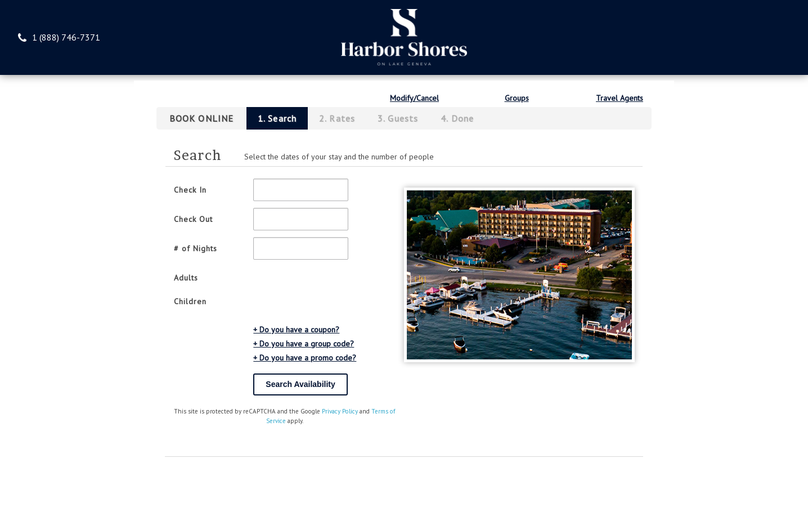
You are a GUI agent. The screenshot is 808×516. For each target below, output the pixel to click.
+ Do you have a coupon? (296, 329)
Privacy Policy (340, 411)
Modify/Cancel (414, 98)
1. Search (277, 118)
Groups (517, 98)
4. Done (457, 118)
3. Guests (398, 118)
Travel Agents (619, 98)
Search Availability (300, 384)
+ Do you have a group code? (303, 344)
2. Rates (337, 118)
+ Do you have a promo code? (304, 358)
